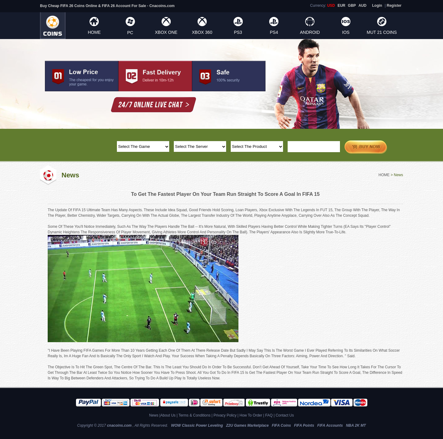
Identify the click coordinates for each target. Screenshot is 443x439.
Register (394, 5)
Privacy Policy (225, 415)
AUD (362, 5)
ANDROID (310, 32)
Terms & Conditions (194, 415)
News (153, 415)
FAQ (269, 415)
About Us (167, 415)
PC (130, 32)
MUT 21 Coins (382, 32)
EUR (341, 5)
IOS (345, 32)
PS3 (238, 32)
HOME (94, 32)
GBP (352, 5)
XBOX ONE (166, 32)
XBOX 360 (202, 32)
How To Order (250, 415)
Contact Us (285, 415)
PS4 (274, 32)
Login (377, 5)
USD (331, 5)
